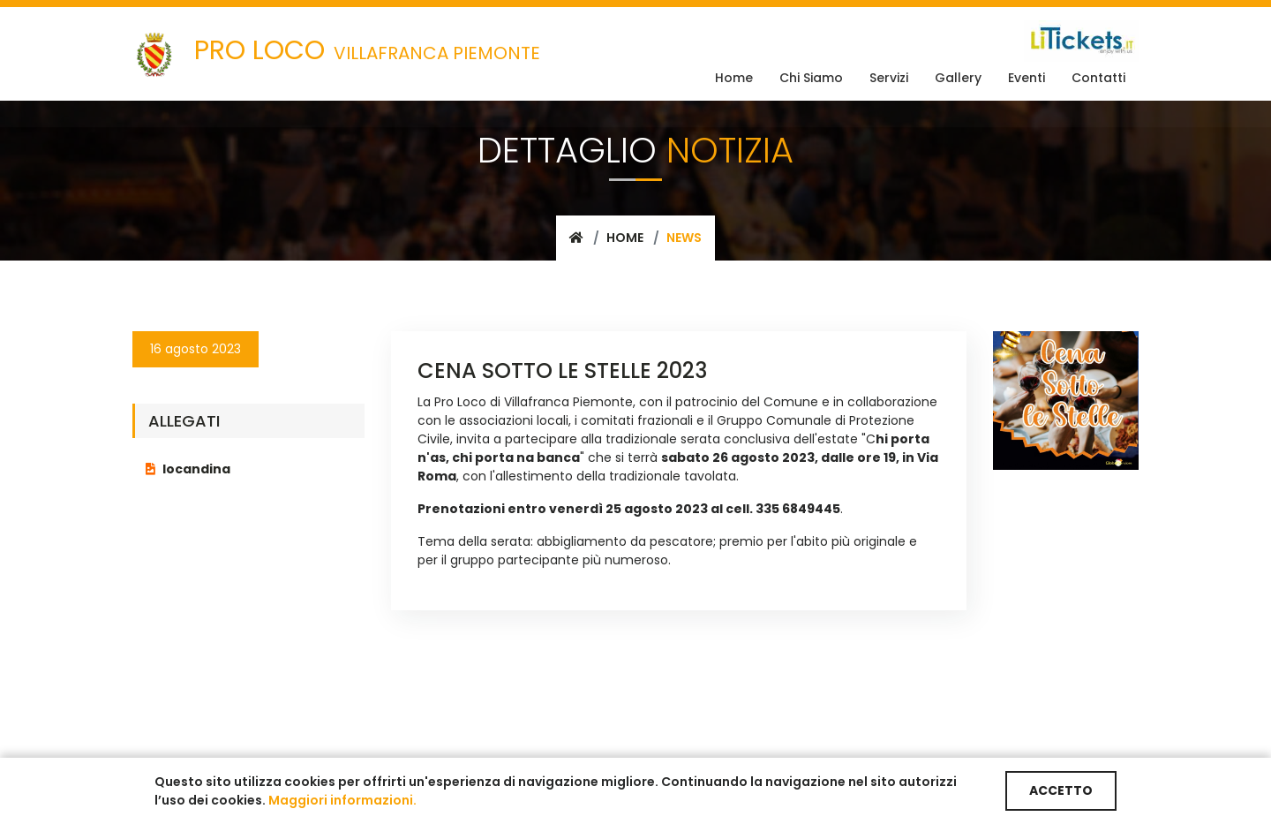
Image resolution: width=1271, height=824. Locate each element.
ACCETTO (1061, 790)
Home (624, 237)
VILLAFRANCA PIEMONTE (336, 54)
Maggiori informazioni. (342, 800)
